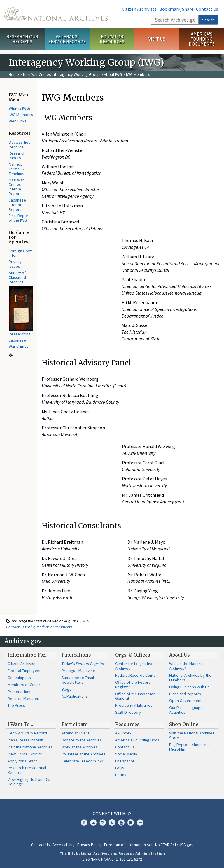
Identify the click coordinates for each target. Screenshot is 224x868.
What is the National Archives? (186, 666)
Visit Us (156, 39)
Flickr (140, 822)
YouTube (121, 822)
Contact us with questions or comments (39, 626)
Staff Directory (128, 712)
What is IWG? (20, 108)
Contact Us (207, 9)
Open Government (185, 700)
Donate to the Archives (82, 740)
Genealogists (19, 677)
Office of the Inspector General (135, 696)
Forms (120, 774)
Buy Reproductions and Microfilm (189, 747)
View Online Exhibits (25, 754)
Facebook (84, 822)
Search (208, 19)
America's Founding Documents (202, 39)
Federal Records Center (136, 675)
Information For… (28, 655)
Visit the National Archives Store (191, 735)
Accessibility (63, 844)
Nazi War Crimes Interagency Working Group (61, 74)
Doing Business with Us (189, 687)
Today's (83, 663)
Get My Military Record (27, 733)
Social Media (126, 754)
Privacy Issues (15, 264)
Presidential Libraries (134, 705)
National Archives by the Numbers (190, 677)
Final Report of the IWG (19, 218)
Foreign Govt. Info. (20, 253)
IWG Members (21, 114)
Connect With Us (112, 813)
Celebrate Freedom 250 (82, 761)
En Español (124, 761)
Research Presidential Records (27, 770)
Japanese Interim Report (17, 204)
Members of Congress (27, 684)
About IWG (113, 74)
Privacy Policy (89, 844)
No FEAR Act (165, 844)
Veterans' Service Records (67, 39)
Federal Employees (24, 670)
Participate (75, 724)
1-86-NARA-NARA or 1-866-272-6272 (112, 859)
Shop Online (183, 724)
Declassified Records (20, 145)
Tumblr (112, 822)
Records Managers (24, 698)
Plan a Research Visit (25, 740)
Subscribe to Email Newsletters (78, 680)
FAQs (119, 767)
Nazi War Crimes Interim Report (16, 186)
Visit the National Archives (30, 747)
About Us (179, 655)
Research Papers (17, 155)
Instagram (102, 822)
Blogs (66, 689)
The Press (16, 705)
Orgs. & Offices (132, 655)
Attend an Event (75, 733)
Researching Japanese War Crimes (20, 340)
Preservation (19, 691)
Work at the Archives (80, 747)
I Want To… (20, 724)
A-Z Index (123, 733)
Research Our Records (22, 39)
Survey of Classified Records (17, 277)
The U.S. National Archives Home (56, 14)
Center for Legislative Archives (134, 666)
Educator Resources (112, 39)
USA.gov (186, 844)
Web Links (18, 121)
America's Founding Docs (137, 740)
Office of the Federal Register (133, 685)
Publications (76, 655)
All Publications (75, 696)
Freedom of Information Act (128, 844)
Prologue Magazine (78, 670)
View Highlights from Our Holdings (29, 782)
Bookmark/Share (176, 9)
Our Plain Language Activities (186, 710)
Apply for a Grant (22, 761)
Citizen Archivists (139, 9)
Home (14, 74)
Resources (127, 724)
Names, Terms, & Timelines (17, 169)
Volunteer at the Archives (84, 754)
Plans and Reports (185, 693)
